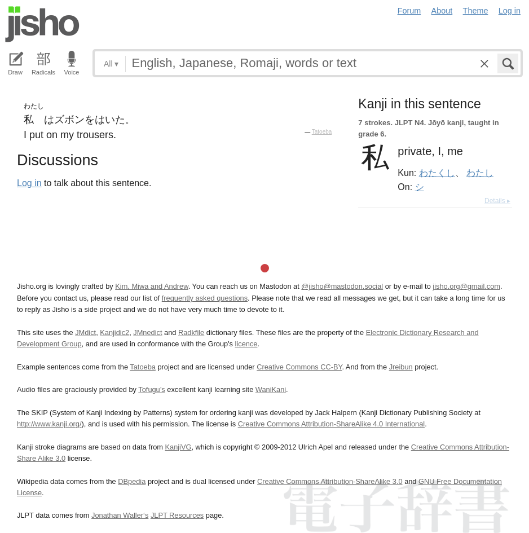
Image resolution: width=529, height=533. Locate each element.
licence (246, 344)
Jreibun (401, 367)
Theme (475, 10)
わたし (479, 172)
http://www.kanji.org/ (49, 424)
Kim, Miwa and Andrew (151, 286)
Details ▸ (497, 201)
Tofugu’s (151, 389)
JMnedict (147, 332)
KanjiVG (178, 447)
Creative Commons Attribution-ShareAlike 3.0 (329, 481)
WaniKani (270, 389)
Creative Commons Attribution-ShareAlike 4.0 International (331, 424)
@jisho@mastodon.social (342, 286)
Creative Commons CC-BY (299, 367)
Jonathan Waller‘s (119, 515)
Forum (409, 10)
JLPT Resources (177, 515)
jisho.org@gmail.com (466, 286)
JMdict (85, 332)
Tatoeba (322, 132)
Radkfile (191, 332)
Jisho (42, 24)
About (442, 10)
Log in (510, 10)
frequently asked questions (205, 298)
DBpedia (132, 481)
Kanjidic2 (114, 332)
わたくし (437, 172)
